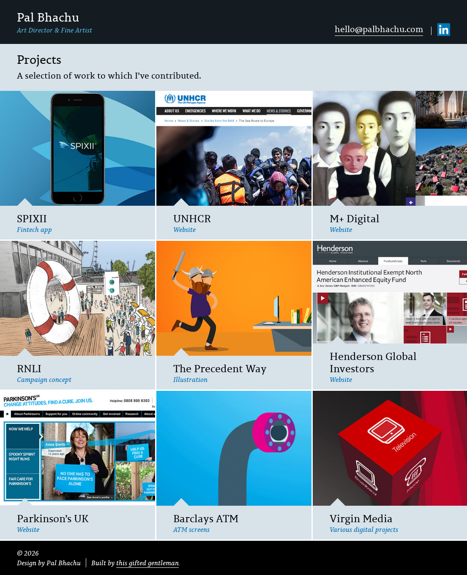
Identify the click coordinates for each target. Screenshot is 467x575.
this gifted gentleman (147, 562)
